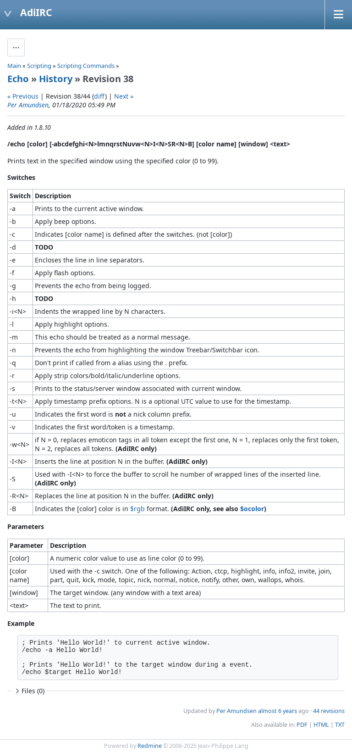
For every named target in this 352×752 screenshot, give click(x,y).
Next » (123, 96)
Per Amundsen (28, 104)
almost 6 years (277, 711)
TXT (340, 725)
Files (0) (28, 690)
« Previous (22, 96)
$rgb (137, 508)
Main (14, 65)
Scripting (39, 65)
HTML (321, 725)
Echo (18, 78)
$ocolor (252, 508)
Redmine (150, 746)
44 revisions (329, 711)
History (55, 78)
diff (99, 96)
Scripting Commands (86, 65)
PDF (302, 725)
